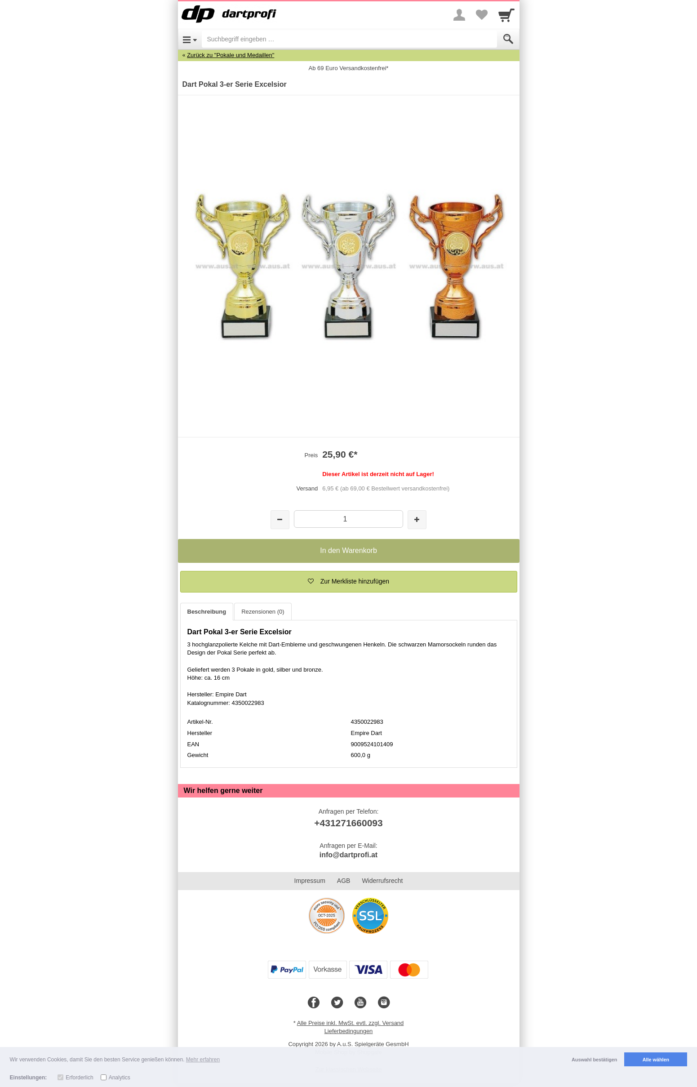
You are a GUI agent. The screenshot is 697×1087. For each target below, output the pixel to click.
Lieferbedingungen (348, 1031)
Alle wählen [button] (656, 1059)
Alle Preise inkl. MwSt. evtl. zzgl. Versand (350, 1023)
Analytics (119, 1077)
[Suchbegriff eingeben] (349, 39)
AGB (344, 880)
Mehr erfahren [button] (203, 1059)
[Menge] (348, 519)
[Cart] (506, 15)
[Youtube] (360, 1003)
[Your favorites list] (481, 15)
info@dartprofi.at (348, 855)
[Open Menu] (190, 39)
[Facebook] (313, 1003)
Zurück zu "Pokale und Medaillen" (230, 55)
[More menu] (459, 15)
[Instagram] (383, 1003)
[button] (348, 582)
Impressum (309, 880)
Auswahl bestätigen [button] (594, 1059)
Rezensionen (262, 611)
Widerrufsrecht (382, 880)
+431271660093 (348, 823)
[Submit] (508, 39)
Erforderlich (79, 1077)
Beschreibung (206, 611)
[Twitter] (337, 1003)
